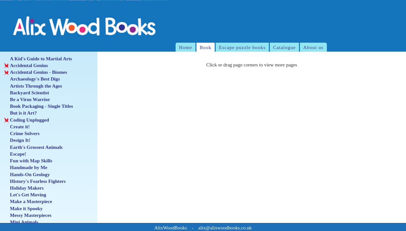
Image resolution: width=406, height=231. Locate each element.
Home (185, 47)
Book (205, 47)
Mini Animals (21, 222)
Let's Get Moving (25, 195)
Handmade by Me (25, 167)
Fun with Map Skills (28, 161)
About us (313, 47)
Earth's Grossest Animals (33, 147)
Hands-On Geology (27, 174)
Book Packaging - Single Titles (38, 106)
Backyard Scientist (26, 93)
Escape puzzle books (242, 47)
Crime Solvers (22, 133)
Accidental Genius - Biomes (35, 72)
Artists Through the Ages (33, 86)
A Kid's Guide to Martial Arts (38, 59)
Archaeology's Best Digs (32, 79)
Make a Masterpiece (28, 201)
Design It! (17, 140)
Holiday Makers (24, 188)
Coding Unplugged (26, 120)
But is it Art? (20, 113)
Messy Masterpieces (28, 215)
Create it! (17, 127)
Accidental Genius (26, 65)
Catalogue (284, 47)
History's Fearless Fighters (35, 181)
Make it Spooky (23, 208)
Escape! (15, 154)
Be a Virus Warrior (27, 99)
